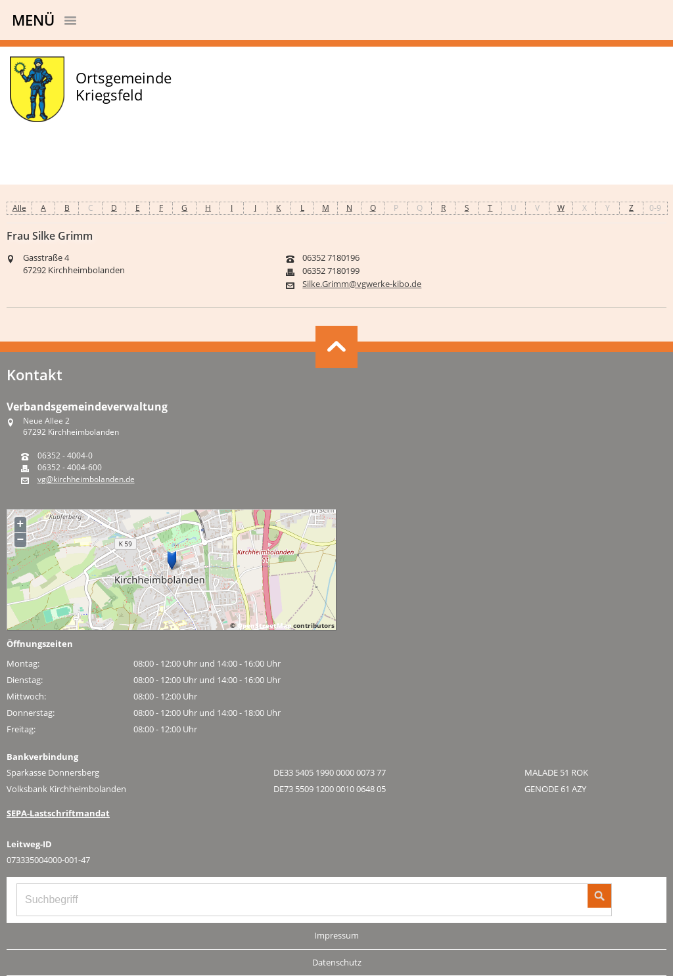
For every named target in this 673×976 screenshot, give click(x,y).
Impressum (336, 935)
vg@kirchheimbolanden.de (86, 479)
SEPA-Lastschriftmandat (58, 813)
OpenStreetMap (264, 625)
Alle (19, 207)
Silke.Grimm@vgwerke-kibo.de (361, 284)
